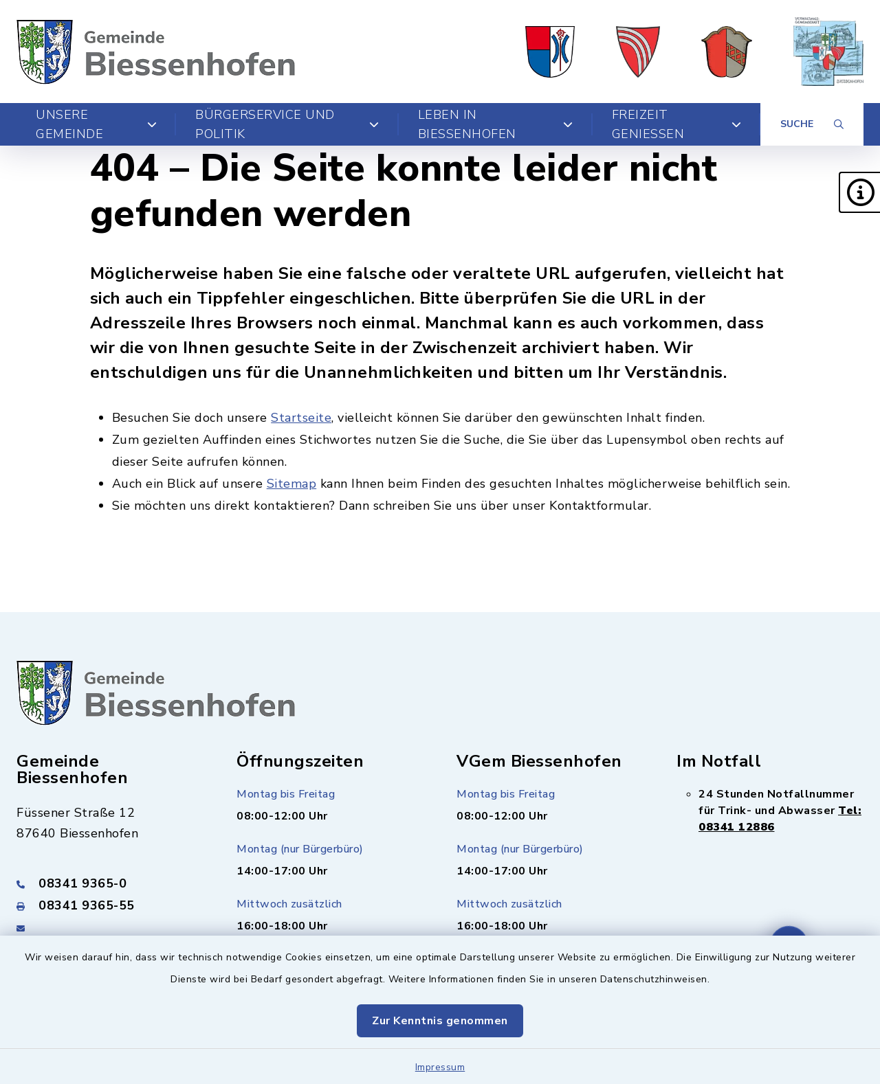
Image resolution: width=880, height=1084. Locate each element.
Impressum (440, 1067)
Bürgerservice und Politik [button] (287, 124)
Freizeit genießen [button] (677, 124)
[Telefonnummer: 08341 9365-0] (110, 883)
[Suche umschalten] (812, 124)
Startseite (301, 417)
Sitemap (292, 483)
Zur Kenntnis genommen (440, 1020)
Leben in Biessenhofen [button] (495, 124)
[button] (859, 192)
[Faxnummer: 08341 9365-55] (110, 905)
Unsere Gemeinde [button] (96, 124)
